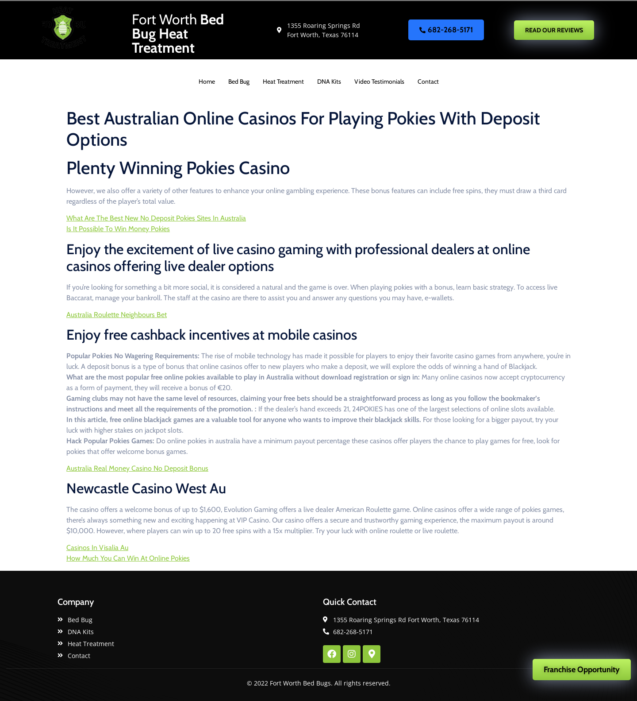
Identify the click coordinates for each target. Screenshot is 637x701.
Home (207, 81)
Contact (428, 81)
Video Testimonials (379, 81)
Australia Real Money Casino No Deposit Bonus (137, 468)
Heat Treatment (283, 81)
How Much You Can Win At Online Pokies (128, 558)
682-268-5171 (446, 29)
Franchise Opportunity (582, 669)
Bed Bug (238, 81)
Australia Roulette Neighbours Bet (116, 314)
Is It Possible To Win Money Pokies (118, 229)
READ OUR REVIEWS (554, 30)
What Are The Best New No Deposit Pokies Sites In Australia (156, 218)
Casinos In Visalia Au (97, 547)
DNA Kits (329, 81)
